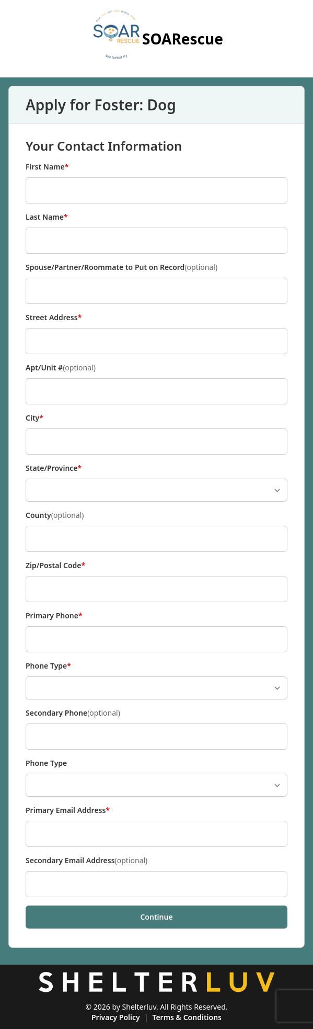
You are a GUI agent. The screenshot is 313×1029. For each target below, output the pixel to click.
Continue (156, 917)
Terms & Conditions (187, 1017)
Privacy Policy (115, 1017)
